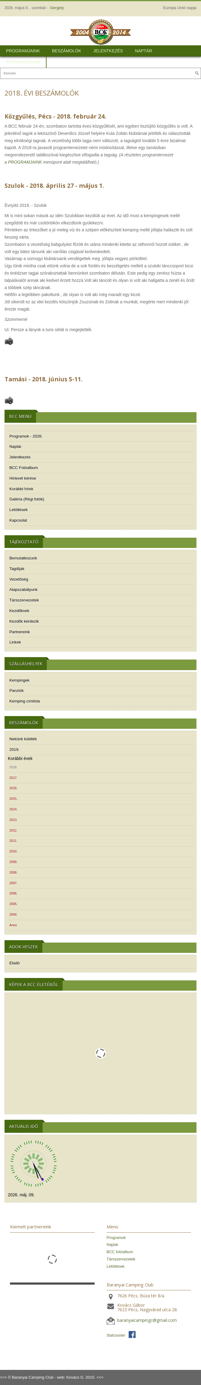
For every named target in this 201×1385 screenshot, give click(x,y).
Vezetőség (18, 579)
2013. (13, 820)
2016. (13, 788)
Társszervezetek (24, 600)
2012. (13, 830)
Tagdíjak (16, 568)
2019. (14, 749)
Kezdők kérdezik (24, 621)
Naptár (143, 50)
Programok (116, 1237)
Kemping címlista (24, 701)
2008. (13, 872)
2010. (13, 851)
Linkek (15, 642)
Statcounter (116, 1335)
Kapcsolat (18, 520)
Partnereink (19, 632)
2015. (13, 798)
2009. (13, 862)
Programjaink (23, 50)
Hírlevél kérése (22, 478)
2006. (13, 893)
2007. (13, 883)
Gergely (57, 7)
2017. (13, 778)
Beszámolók (66, 50)
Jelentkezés (108, 50)
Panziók (16, 690)
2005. (13, 904)
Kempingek (19, 680)
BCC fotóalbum (120, 1252)
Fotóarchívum (23, 62)
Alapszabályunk (23, 589)
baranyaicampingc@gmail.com (147, 1320)
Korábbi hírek (21, 489)
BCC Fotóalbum (23, 467)
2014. (13, 809)
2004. (13, 914)
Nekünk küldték (23, 739)
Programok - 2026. (26, 436)
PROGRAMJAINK (25, 162)
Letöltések (18, 509)
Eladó (14, 963)
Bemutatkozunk (23, 558)
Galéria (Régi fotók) (26, 499)
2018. (13, 767)
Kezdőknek (19, 610)
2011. (13, 840)
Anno (13, 925)
